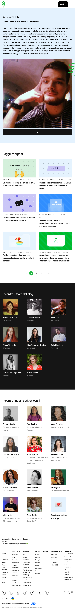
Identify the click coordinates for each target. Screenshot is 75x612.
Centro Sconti (27, 585)
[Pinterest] (47, 593)
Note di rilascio (55, 560)
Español (37, 562)
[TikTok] (32, 593)
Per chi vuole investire (4, 567)
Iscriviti (63, 4)
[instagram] (25, 593)
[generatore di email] (3, 4)
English (37, 554)
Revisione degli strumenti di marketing (27, 572)
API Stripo (54, 557)
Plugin (13, 557)
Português (38, 568)
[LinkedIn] (11, 593)
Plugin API (54, 554)
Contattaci (5, 559)
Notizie (4, 562)
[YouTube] (39, 593)
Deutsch (37, 557)
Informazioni (5, 557)
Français (37, 560)
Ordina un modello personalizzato (16, 583)
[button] (33, 604)
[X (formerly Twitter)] (18, 593)
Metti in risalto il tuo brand (5, 580)
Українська (38, 571)
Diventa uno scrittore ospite (59, 517)
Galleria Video (27, 582)
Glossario (26, 567)
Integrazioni (15, 562)
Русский (37, 573)
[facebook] (4, 593)
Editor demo (15, 554)
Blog (24, 554)
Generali (14, 560)
